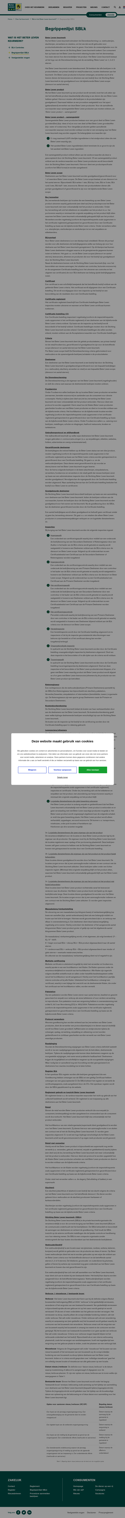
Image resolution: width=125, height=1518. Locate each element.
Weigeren (32, 770)
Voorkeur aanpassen (62, 770)
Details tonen (62, 777)
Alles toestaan (93, 770)
